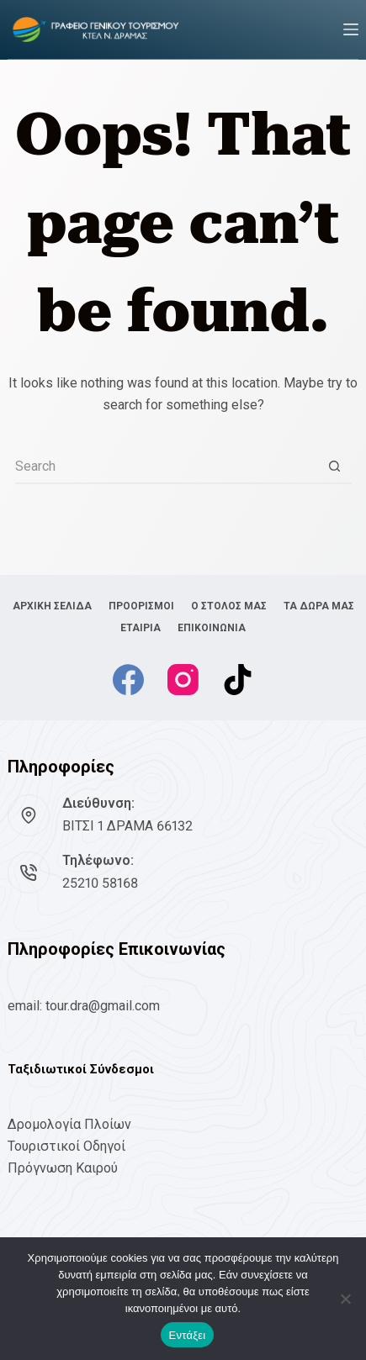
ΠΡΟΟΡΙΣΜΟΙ (141, 606)
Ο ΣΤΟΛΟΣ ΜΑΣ (229, 606)
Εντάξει (187, 1335)
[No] (345, 1298)
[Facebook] (128, 679)
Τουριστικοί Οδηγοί (66, 1146)
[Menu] (350, 29)
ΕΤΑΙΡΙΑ (140, 628)
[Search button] (335, 467)
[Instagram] (183, 679)
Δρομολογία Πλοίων (69, 1124)
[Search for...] (166, 467)
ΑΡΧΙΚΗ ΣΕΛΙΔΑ (52, 606)
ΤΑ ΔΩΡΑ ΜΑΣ (319, 606)
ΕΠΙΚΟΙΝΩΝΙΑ (212, 628)
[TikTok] (237, 679)
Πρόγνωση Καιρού (63, 1168)
